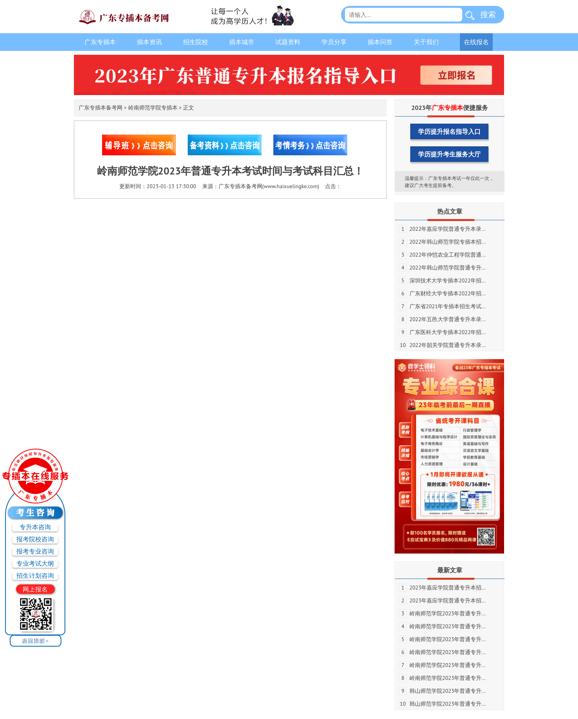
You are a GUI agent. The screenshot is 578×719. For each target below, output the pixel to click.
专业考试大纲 (35, 563)
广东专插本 (100, 42)
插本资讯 (149, 42)
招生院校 (195, 42)
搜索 (488, 14)
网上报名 (35, 589)
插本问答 (380, 42)
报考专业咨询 (35, 551)
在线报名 (476, 42)
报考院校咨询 (35, 539)
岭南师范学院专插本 (153, 107)
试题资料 (287, 42)
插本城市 (241, 42)
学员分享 (333, 42)
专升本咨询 (35, 527)
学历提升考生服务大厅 (449, 154)
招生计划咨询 (35, 575)
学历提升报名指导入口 (449, 131)
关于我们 (426, 42)
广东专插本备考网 (100, 107)
